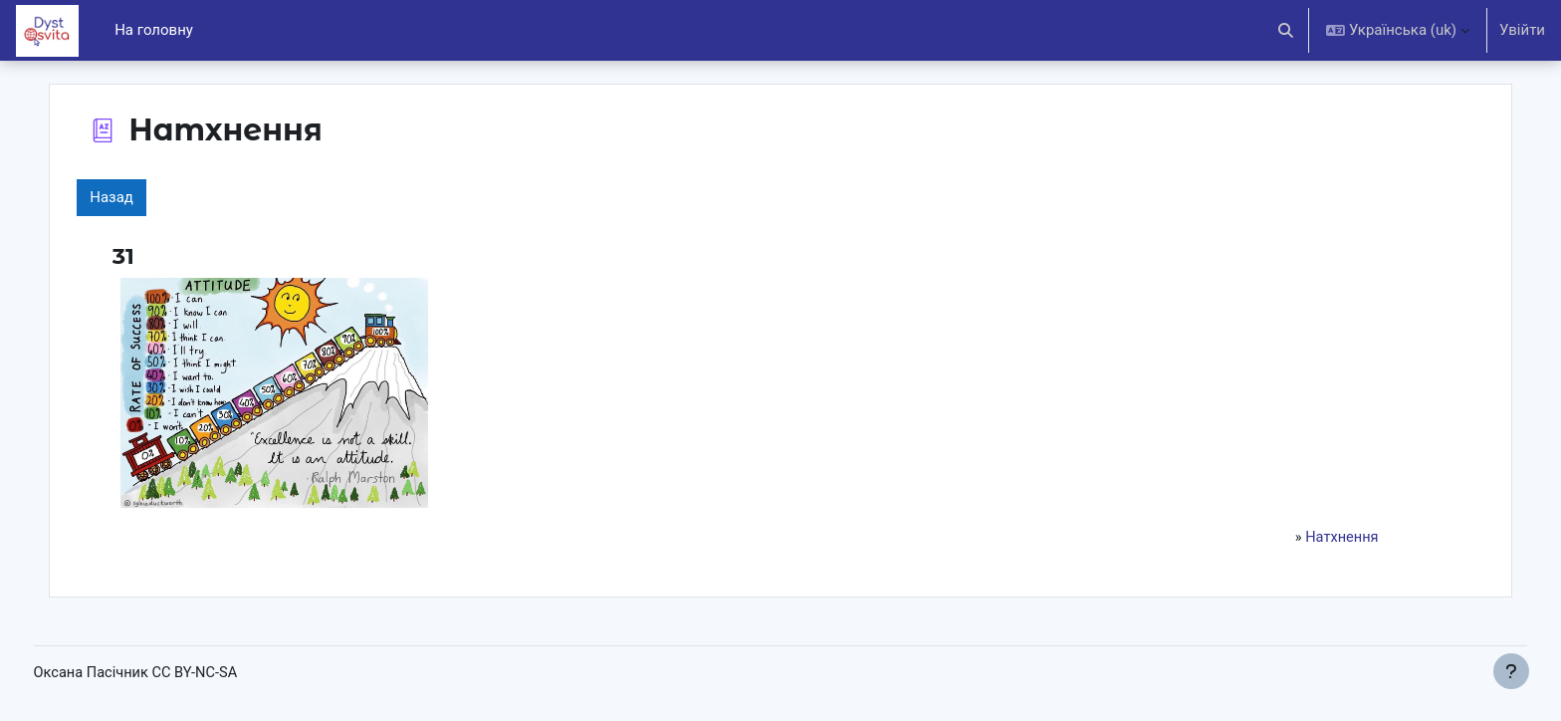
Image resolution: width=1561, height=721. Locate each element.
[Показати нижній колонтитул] (1511, 671)
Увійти (1522, 30)
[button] (1286, 30)
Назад (147, 197)
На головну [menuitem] (153, 30)
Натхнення (1311, 538)
